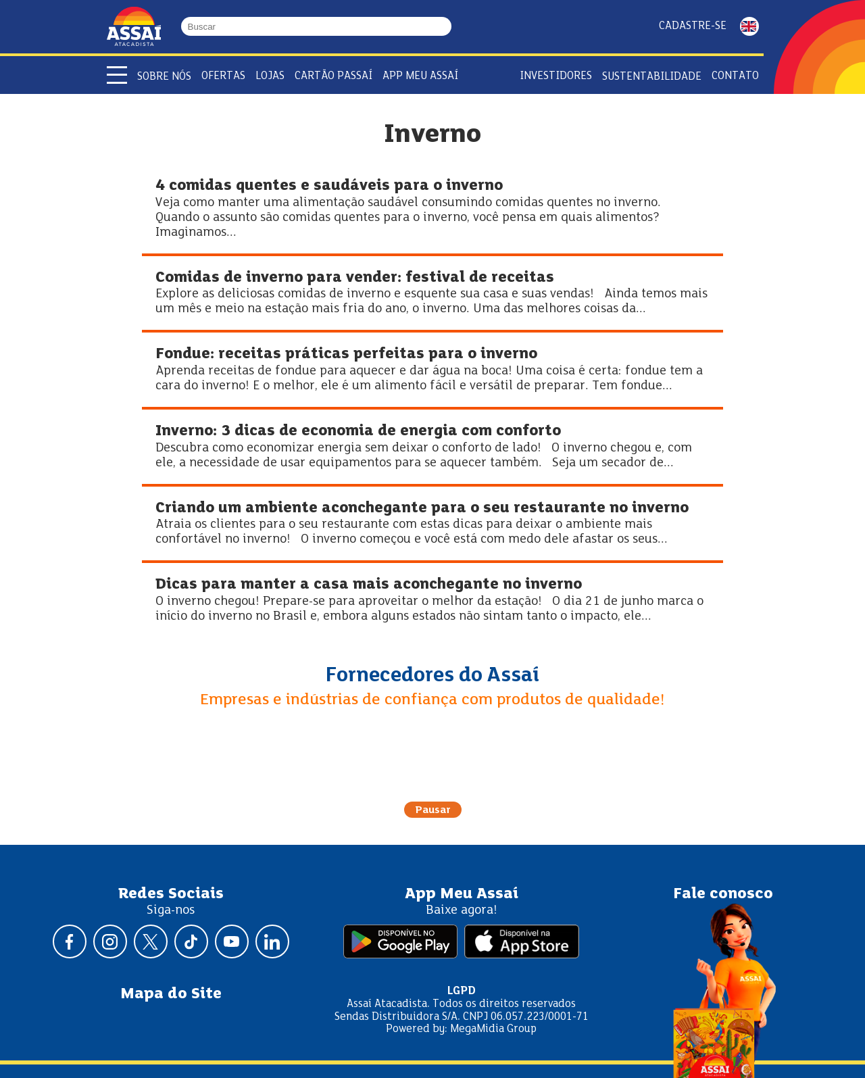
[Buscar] (445, 26)
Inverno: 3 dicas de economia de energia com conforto (358, 431)
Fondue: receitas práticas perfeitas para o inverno (346, 354)
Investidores (556, 76)
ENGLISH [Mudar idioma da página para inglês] (749, 26)
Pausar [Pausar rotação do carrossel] (433, 810)
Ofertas (223, 76)
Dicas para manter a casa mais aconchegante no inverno (368, 585)
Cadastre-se (692, 26)
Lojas (270, 76)
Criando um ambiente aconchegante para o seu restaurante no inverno (422, 508)
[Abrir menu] (117, 75)
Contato (735, 76)
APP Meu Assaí (420, 76)
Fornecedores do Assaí (432, 676)
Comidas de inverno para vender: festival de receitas (354, 278)
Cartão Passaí (333, 76)
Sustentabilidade (651, 76)
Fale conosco (723, 894)
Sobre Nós (164, 76)
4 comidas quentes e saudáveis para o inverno (329, 186)
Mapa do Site (171, 994)
